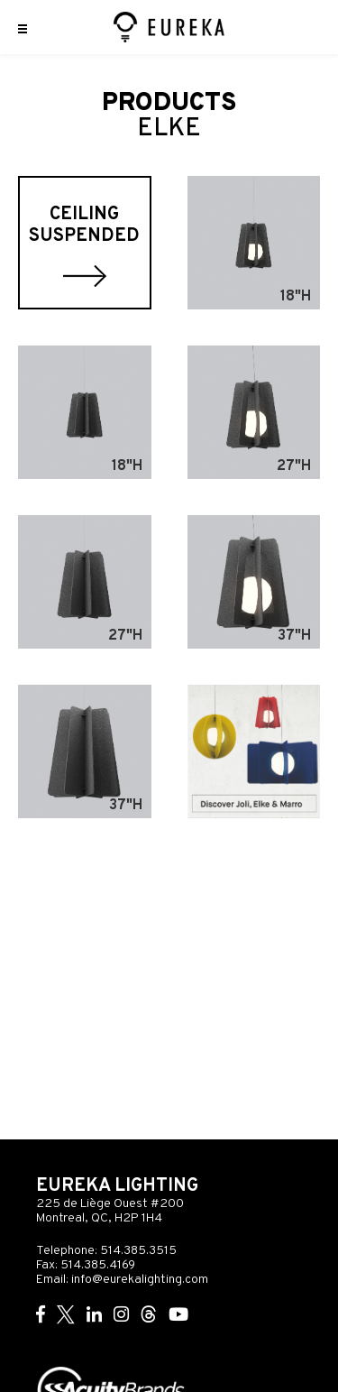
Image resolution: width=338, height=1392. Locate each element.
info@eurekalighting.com (139, 1279)
